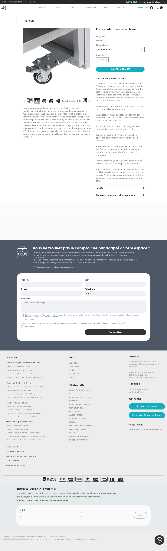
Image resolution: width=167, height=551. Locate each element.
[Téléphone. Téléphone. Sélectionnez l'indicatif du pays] (88, 293)
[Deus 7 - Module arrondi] (31, 429)
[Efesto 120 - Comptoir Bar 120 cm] (31, 393)
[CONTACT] (93, 373)
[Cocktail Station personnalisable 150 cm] (31, 377)
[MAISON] (94, 422)
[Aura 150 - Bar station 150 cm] (31, 370)
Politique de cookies (63, 539)
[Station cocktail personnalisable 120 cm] (31, 397)
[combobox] (120, 49)
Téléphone (90, 289)
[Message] (83, 307)
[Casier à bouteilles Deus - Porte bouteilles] (31, 439)
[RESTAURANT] (94, 411)
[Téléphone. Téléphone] (118, 293)
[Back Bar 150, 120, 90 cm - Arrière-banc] (31, 432)
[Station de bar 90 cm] (31, 402)
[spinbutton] (102, 60)
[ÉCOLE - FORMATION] (94, 439)
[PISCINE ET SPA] (94, 407)
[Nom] (115, 284)
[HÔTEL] (94, 393)
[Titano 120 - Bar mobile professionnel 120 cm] (31, 386)
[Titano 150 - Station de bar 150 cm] (31, 366)
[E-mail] (51, 293)
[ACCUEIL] (93, 363)
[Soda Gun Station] (31, 451)
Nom (87, 280)
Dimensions (102, 45)
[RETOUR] (27, 21)
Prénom (25, 280)
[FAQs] (93, 377)
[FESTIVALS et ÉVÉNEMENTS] (94, 425)
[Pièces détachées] (31, 465)
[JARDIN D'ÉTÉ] (94, 415)
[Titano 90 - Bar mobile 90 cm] (31, 406)
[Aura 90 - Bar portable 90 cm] (31, 409)
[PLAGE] (94, 432)
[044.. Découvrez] (147, 406)
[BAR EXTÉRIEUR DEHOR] (94, 390)
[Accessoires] (31, 460)
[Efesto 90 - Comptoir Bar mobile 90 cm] (31, 413)
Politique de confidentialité (41, 539)
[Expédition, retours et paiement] (146, 429)
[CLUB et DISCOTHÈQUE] (94, 397)
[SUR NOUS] (93, 366)
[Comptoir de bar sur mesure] (31, 456)
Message (25, 298)
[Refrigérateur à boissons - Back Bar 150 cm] (31, 436)
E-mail (24, 289)
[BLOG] (93, 370)
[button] (74, 8)
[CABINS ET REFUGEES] (94, 436)
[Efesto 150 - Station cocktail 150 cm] (31, 373)
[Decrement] (98, 60)
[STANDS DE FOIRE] (94, 418)
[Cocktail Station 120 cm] (31, 382)
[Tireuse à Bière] (31, 446)
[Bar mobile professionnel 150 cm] (31, 362)
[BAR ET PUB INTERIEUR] (94, 404)
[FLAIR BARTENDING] (94, 429)
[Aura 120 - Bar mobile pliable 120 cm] (31, 390)
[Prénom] (51, 284)
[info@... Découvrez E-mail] (147, 415)
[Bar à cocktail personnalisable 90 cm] (31, 416)
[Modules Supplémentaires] (31, 421)
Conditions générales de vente (85, 539)
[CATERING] (94, 400)
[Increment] (106, 60)
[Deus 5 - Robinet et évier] (31, 425)
